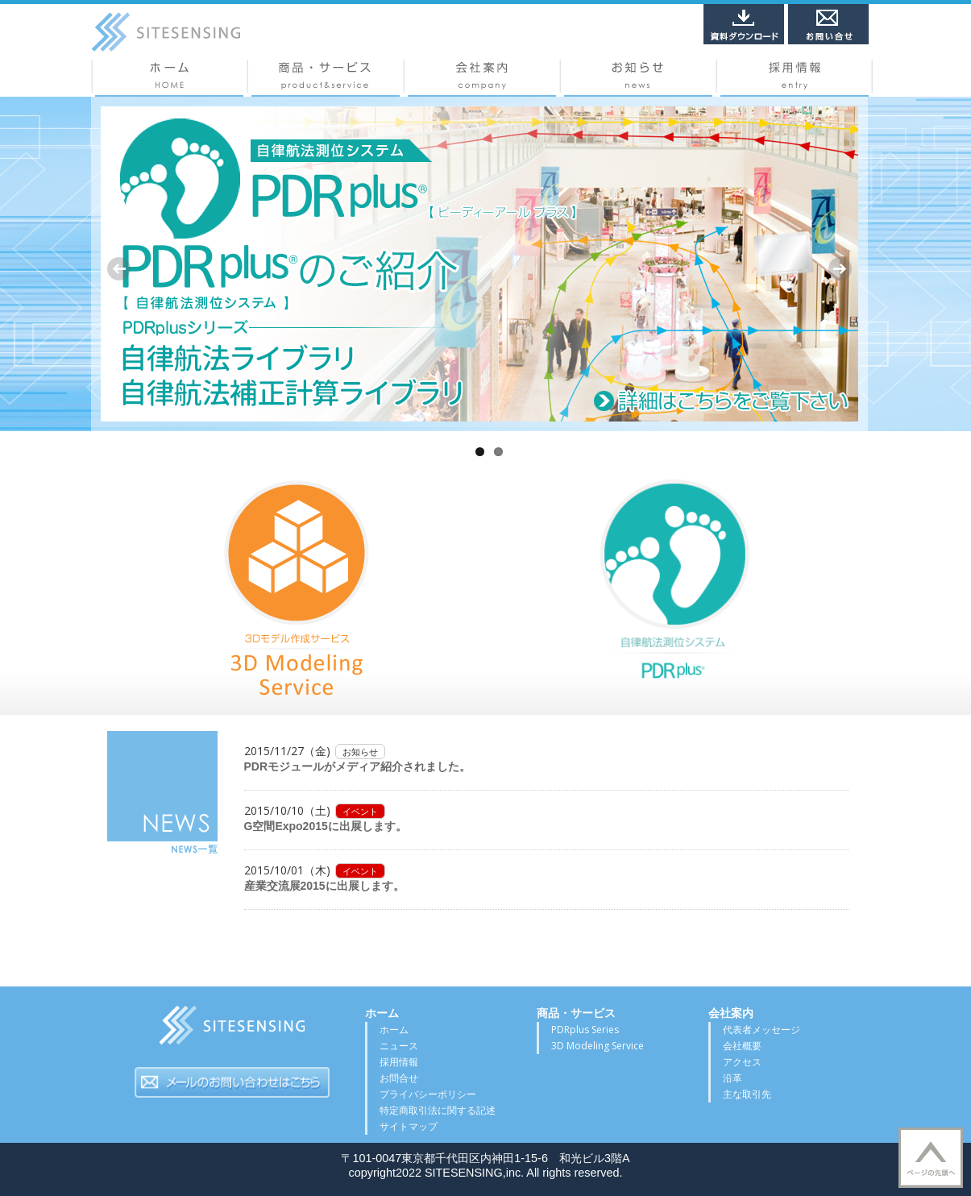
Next (840, 268)
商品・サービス (325, 78)
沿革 (732, 1078)
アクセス (742, 1062)
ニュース (638, 78)
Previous (119, 268)
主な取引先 (747, 1094)
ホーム (169, 78)
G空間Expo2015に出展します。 (325, 826)
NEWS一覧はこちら (162, 793)
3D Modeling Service (597, 1046)
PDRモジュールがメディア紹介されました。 (357, 766)
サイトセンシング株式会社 (232, 1030)
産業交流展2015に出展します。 (324, 885)
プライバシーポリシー (428, 1094)
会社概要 (482, 78)
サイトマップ (409, 1126)
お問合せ (399, 1078)
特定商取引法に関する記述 (438, 1110)
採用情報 (794, 78)
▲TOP (930, 1157)
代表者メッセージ (761, 1029)
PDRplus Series (585, 1029)
